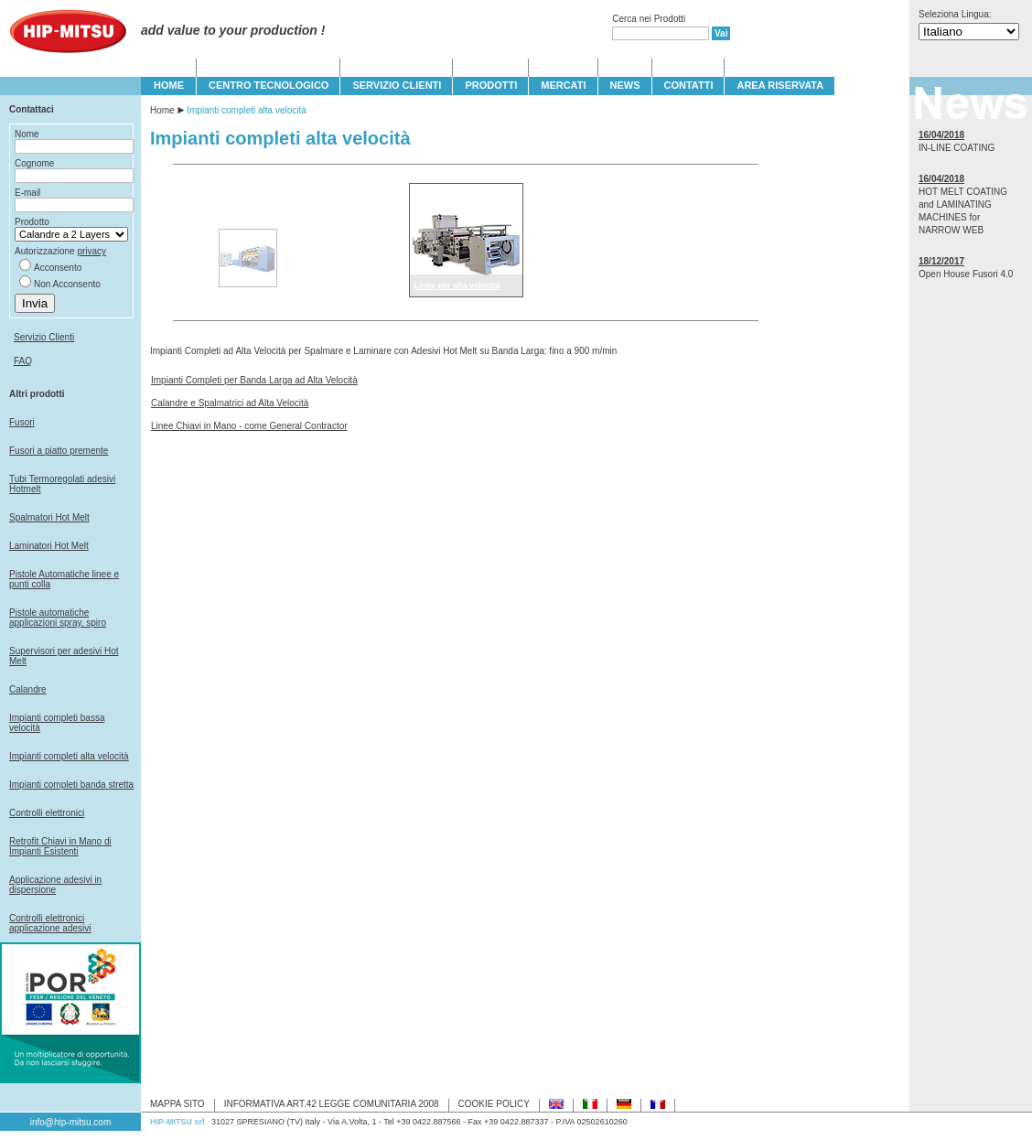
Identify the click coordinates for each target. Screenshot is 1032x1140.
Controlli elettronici (46, 813)
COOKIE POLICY (494, 1104)
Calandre (28, 689)
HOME (169, 85)
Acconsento (57, 268)
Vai (721, 33)
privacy (91, 251)
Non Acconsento (67, 284)
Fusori (22, 422)
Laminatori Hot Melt (49, 546)
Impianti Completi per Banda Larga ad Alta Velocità (254, 380)
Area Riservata (779, 85)
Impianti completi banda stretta (71, 785)
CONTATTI (689, 85)
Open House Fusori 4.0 (966, 274)
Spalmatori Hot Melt (49, 517)
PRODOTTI (491, 85)
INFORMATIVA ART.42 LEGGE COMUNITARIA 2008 (331, 1104)
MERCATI (563, 85)
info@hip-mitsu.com (71, 1122)
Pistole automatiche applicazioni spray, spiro (57, 618)
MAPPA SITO (177, 1104)
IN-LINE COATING (956, 148)
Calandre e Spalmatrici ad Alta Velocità (229, 403)
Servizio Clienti (44, 337)
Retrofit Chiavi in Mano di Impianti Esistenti (60, 846)
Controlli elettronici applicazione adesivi (50, 923)
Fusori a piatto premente (58, 451)
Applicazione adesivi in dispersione (55, 885)
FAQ (23, 361)
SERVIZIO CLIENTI (396, 85)
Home (162, 110)
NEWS (625, 85)
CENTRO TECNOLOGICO (268, 85)
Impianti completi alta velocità (69, 756)
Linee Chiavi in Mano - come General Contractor (249, 426)
